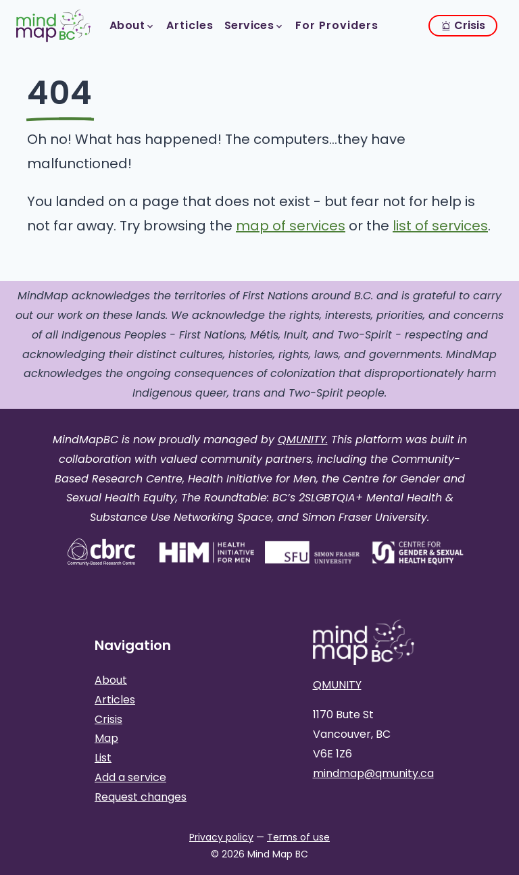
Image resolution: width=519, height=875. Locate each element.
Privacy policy (221, 837)
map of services (290, 225)
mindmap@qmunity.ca (373, 773)
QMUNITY (337, 685)
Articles (190, 25)
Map (106, 738)
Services (254, 25)
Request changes (141, 797)
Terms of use (298, 837)
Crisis (463, 25)
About (132, 25)
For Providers (336, 25)
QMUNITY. (303, 439)
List (103, 758)
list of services (440, 225)
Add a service (130, 777)
